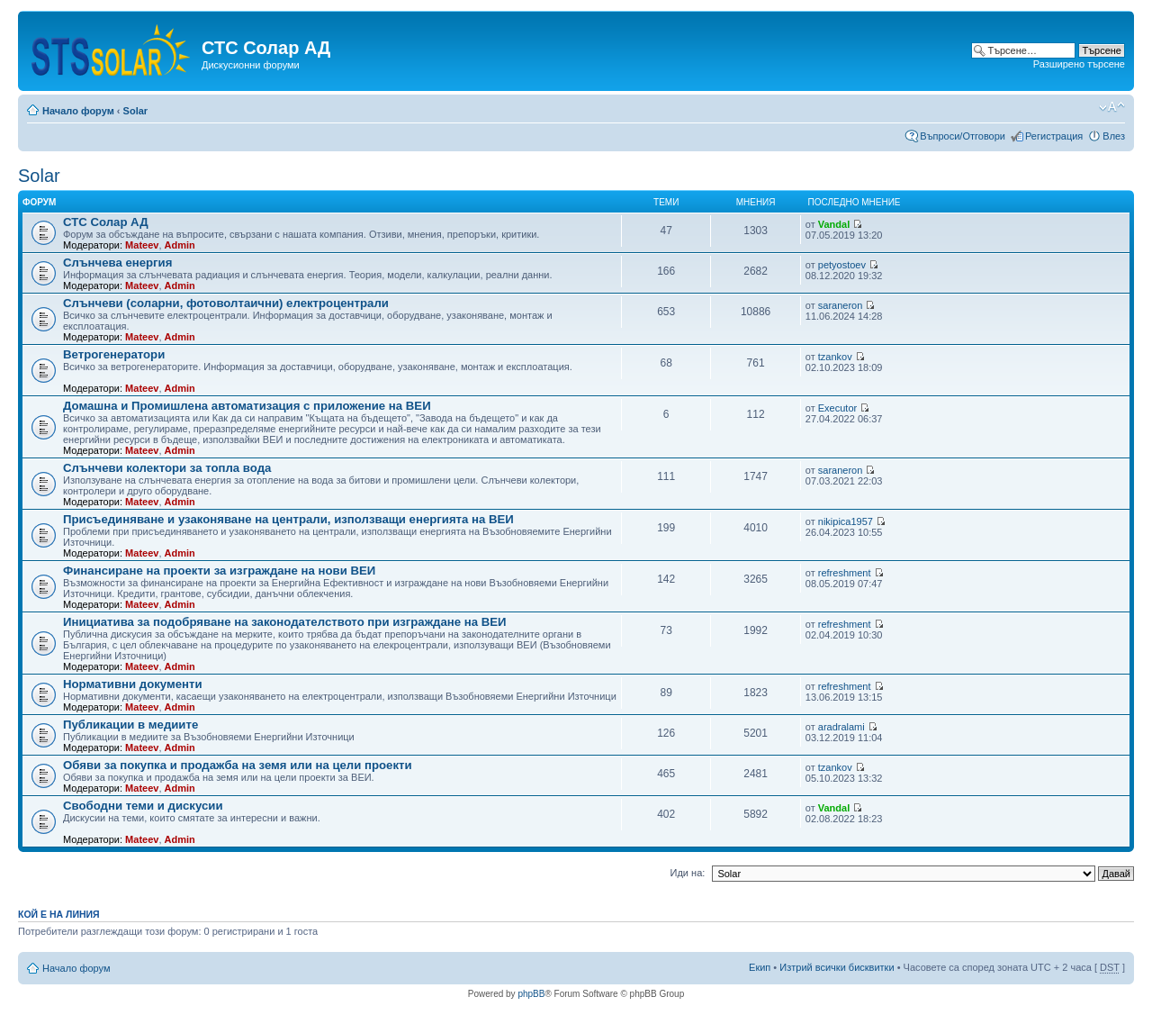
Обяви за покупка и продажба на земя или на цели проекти (237, 765)
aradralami (841, 726)
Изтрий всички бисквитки (836, 967)
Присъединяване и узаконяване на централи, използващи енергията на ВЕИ (288, 519)
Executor (837, 408)
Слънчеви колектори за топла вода (167, 468)
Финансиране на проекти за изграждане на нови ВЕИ (219, 570)
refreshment (844, 572)
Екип (759, 967)
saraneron (840, 305)
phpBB (531, 994)
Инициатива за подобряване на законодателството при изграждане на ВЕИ (284, 622)
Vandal (834, 224)
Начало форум (78, 110)
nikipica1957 (845, 521)
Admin (180, 245)
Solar (135, 110)
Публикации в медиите (130, 724)
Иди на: (688, 872)
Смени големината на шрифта (1112, 107)
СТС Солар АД (105, 222)
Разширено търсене (1079, 64)
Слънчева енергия (117, 262)
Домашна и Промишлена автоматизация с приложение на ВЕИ (247, 405)
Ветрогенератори (114, 354)
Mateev (141, 245)
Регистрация (1054, 136)
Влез (1113, 136)
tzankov (835, 356)
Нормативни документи (132, 684)
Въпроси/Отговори (962, 136)
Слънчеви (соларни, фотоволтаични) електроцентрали (226, 303)
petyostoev (842, 264)
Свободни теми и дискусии (143, 805)
